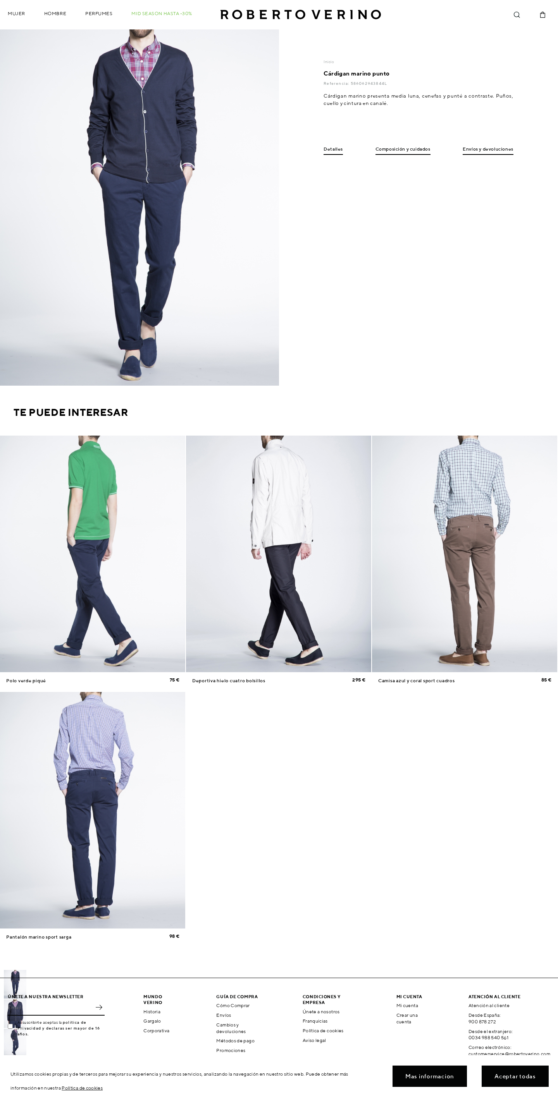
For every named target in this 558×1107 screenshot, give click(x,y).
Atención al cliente (489, 1005)
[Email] (50, 1007)
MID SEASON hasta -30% (161, 13)
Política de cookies (323, 1030)
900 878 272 (482, 1022)
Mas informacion (429, 1076)
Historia (151, 1011)
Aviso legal (314, 1040)
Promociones (230, 1050)
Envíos (223, 1015)
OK (99, 1007)
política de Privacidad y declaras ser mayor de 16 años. (58, 1028)
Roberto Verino (300, 14)
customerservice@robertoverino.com (509, 1054)
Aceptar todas (515, 1076)
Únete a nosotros (321, 1011)
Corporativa (156, 1030)
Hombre (55, 13)
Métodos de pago (235, 1040)
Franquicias (315, 1021)
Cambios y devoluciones (231, 1028)
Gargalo (152, 1021)
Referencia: (337, 83)
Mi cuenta (407, 1005)
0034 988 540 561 (488, 1037)
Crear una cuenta (407, 1018)
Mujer (16, 13)
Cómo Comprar (233, 1005)
